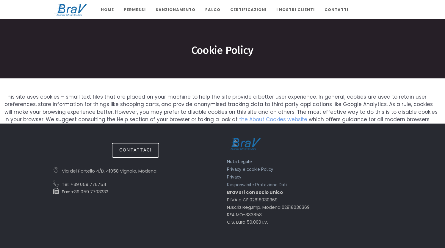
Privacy (234, 177)
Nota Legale (239, 161)
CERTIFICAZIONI (248, 9)
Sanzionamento (175, 9)
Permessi (135, 9)
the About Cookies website (273, 119)
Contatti (336, 9)
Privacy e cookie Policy (250, 169)
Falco (212, 9)
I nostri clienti (295, 9)
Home (107, 9)
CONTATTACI (135, 150)
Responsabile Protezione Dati (257, 184)
